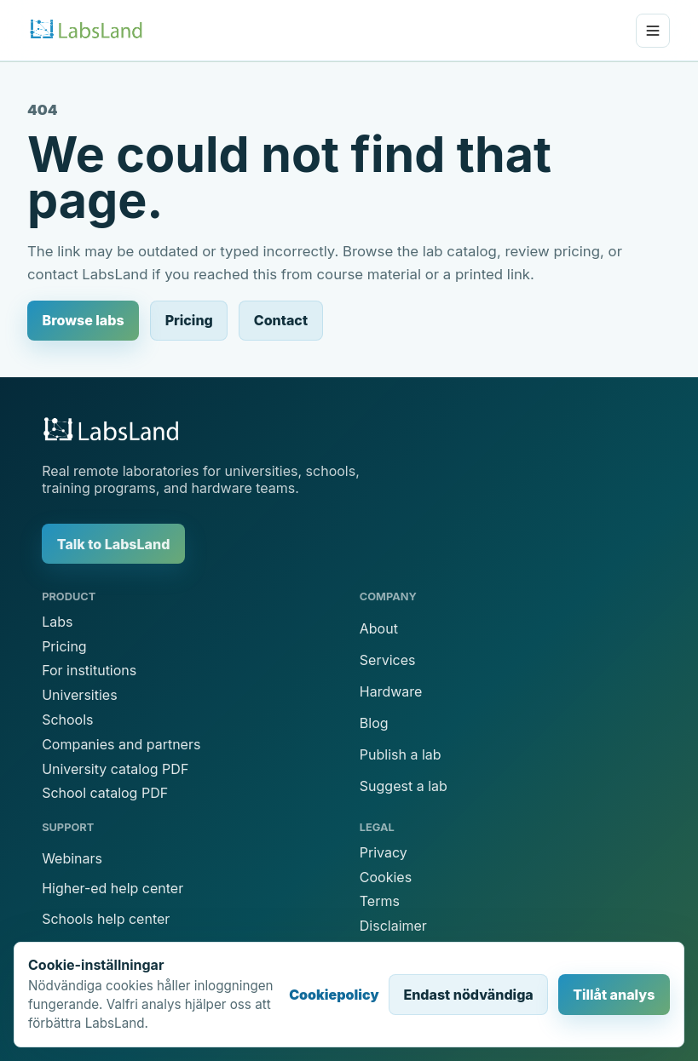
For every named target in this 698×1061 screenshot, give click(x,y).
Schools (67, 719)
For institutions (89, 670)
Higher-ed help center (112, 888)
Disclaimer (393, 925)
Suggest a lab (403, 785)
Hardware (391, 691)
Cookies (386, 877)
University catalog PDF (115, 768)
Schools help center (106, 918)
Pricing (189, 320)
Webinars (72, 858)
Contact (281, 320)
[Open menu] (653, 31)
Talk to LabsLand (113, 544)
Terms (380, 900)
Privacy (383, 852)
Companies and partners (121, 744)
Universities (79, 694)
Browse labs (83, 320)
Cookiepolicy (333, 994)
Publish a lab (400, 754)
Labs (57, 621)
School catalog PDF (105, 792)
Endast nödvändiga (468, 994)
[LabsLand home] (85, 30)
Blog (374, 722)
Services (388, 659)
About (379, 628)
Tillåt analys (614, 994)
